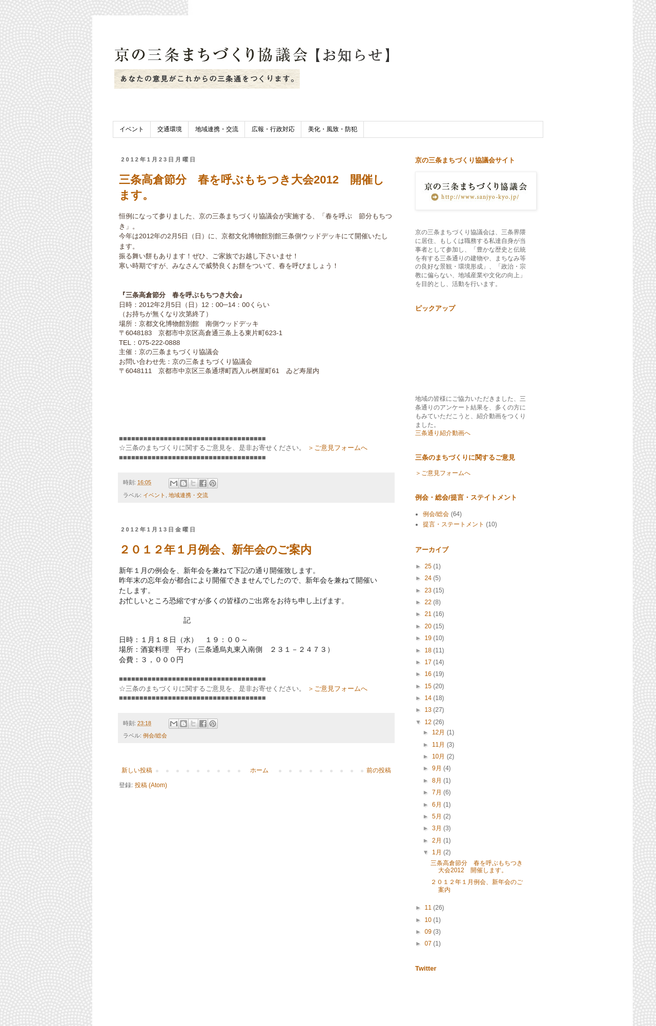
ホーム (259, 770)
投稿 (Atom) (151, 785)
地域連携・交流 (216, 129)
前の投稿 (378, 770)
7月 (437, 792)
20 (429, 626)
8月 (437, 780)
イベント (131, 129)
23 (429, 590)
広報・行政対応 (273, 129)
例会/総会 (155, 735)
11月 (439, 744)
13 (429, 709)
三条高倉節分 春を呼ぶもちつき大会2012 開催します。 (476, 866)
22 (429, 602)
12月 (439, 732)
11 (429, 907)
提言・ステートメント (453, 524)
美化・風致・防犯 (332, 129)
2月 (437, 840)
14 (429, 698)
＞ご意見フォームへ (337, 448)
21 (429, 614)
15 (429, 686)
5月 (437, 816)
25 (429, 566)
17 (429, 662)
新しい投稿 (136, 770)
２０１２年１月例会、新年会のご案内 (215, 549)
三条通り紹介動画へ (442, 433)
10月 (439, 756)
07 (429, 943)
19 (429, 638)
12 (429, 722)
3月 (437, 828)
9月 (437, 768)
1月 (437, 852)
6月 (437, 804)
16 (429, 674)
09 (429, 931)
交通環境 (169, 129)
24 (429, 578)
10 (429, 920)
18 (429, 650)
